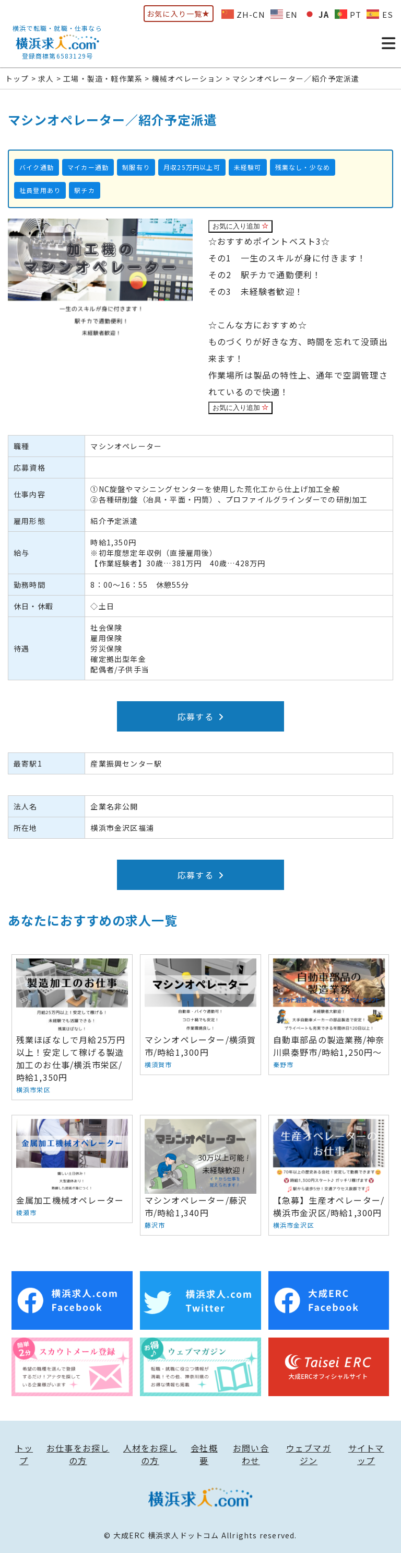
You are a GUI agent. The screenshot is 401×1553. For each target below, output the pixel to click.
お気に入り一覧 (178, 13)
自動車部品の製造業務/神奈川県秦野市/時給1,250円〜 (329, 1014)
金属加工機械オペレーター (72, 1169)
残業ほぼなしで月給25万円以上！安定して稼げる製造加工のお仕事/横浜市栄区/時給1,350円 (72, 1027)
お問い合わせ (251, 1454)
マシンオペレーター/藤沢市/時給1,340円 (200, 1175)
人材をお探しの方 (150, 1454)
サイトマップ (366, 1454)
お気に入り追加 (241, 226)
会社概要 (204, 1454)
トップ (24, 1454)
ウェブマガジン (308, 1454)
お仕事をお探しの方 (77, 1454)
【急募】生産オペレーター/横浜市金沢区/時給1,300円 (329, 1175)
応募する (200, 716)
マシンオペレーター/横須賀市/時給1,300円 (200, 1014)
